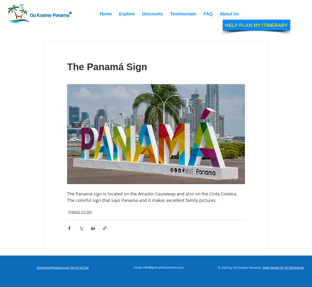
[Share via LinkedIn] (93, 228)
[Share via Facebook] (69, 228)
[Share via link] (104, 228)
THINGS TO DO (80, 212)
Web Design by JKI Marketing (283, 267)
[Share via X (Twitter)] (81, 228)
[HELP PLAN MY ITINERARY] (256, 25)
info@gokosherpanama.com (163, 267)
